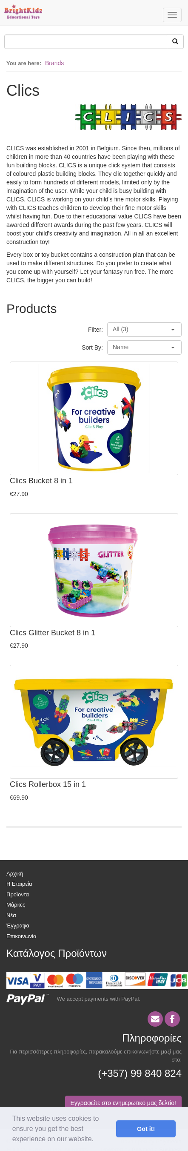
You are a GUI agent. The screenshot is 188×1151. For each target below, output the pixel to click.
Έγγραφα (17, 925)
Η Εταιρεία (19, 884)
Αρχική (14, 873)
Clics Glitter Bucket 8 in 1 (52, 633)
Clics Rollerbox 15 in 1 (48, 784)
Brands (54, 63)
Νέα (11, 915)
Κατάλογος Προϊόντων (56, 953)
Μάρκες (15, 904)
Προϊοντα (17, 894)
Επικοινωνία (21, 936)
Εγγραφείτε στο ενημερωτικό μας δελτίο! (123, 1102)
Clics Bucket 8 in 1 (41, 480)
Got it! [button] (146, 1128)
